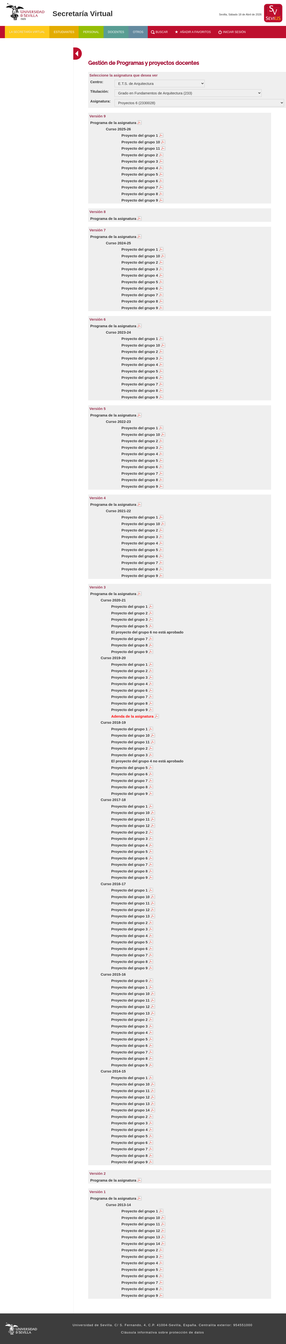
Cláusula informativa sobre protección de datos (162, 1332)
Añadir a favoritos (195, 32)
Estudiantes (64, 32)
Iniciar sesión (234, 32)
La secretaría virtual (27, 32)
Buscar (162, 32)
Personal (91, 32)
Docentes (116, 32)
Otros (138, 32)
